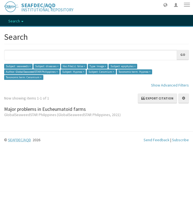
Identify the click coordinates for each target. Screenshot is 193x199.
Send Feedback (157, 139)
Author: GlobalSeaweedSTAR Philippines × (32, 72)
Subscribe (180, 139)
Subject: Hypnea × (73, 72)
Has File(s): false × (74, 66)
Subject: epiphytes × (123, 66)
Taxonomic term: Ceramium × (23, 77)
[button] (165, 4)
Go (182, 55)
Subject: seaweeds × (18, 66)
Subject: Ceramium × (101, 72)
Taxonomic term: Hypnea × (134, 72)
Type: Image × (97, 66)
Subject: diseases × (47, 66)
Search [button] (15, 21)
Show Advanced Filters (170, 85)
